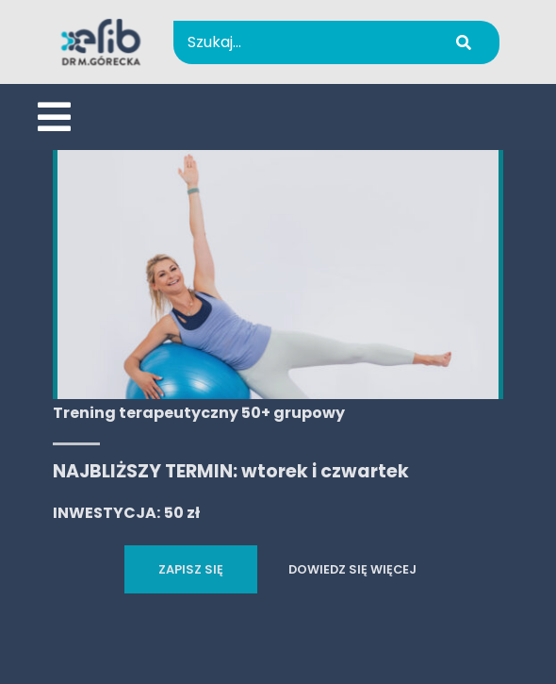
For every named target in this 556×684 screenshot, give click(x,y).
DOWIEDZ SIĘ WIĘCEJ (352, 569)
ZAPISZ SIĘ (190, 569)
